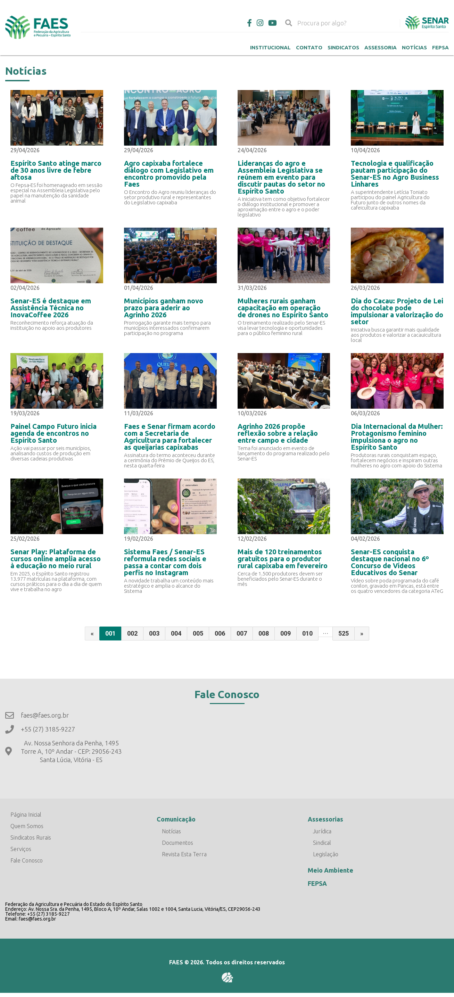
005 (198, 633)
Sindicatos (343, 47)
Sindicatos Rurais (30, 837)
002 (132, 633)
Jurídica (322, 831)
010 (307, 633)
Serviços (20, 849)
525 (343, 633)
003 (154, 633)
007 (242, 633)
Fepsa (440, 47)
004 (176, 633)
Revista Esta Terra (184, 854)
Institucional (270, 47)
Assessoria (380, 47)
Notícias (414, 47)
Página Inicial (25, 814)
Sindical (322, 843)
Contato (309, 47)
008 (263, 633)
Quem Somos (26, 826)
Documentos (177, 843)
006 (220, 633)
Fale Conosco (26, 860)
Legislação (325, 854)
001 (110, 633)
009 (285, 633)
